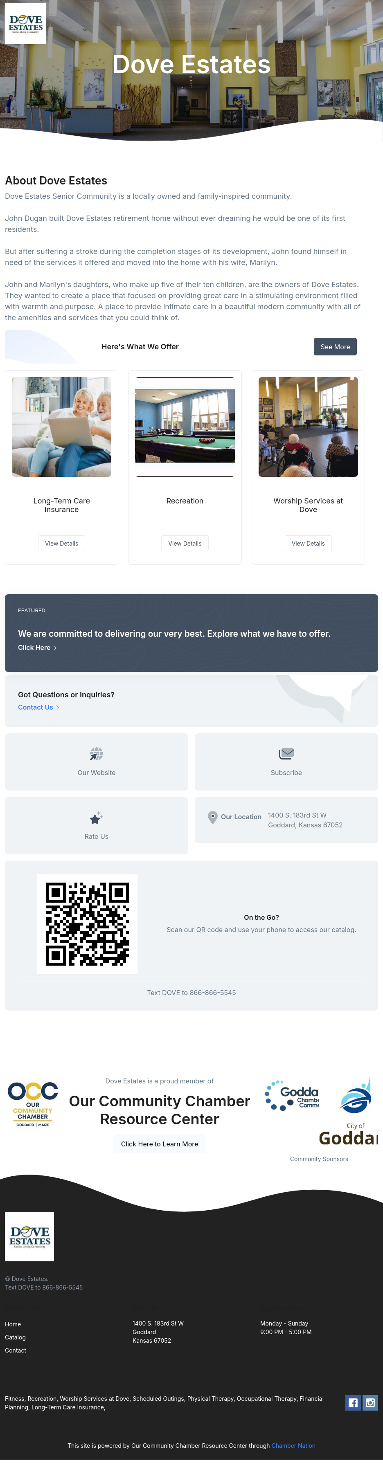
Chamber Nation (293, 1445)
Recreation (184, 501)
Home (13, 1324)
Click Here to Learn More (159, 1144)
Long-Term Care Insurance (61, 505)
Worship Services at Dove (308, 505)
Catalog (15, 1337)
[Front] (27, 23)
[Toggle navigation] (370, 24)
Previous (254, 1110)
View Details (61, 543)
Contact (15, 1350)
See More (335, 347)
